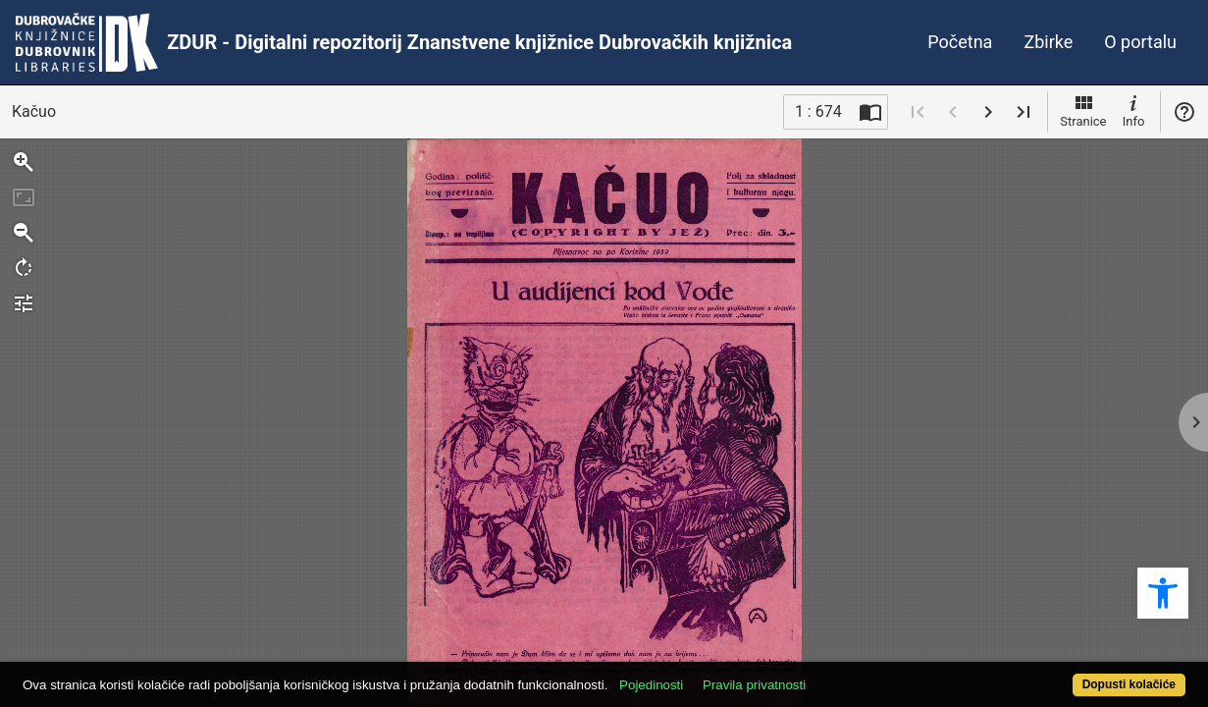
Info (1133, 110)
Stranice (1083, 110)
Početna (959, 41)
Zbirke (1048, 41)
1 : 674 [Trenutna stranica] (818, 111)
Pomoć (1184, 112)
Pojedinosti (712, 674)
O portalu (1140, 41)
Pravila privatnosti (815, 674)
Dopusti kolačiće (1064, 674)
